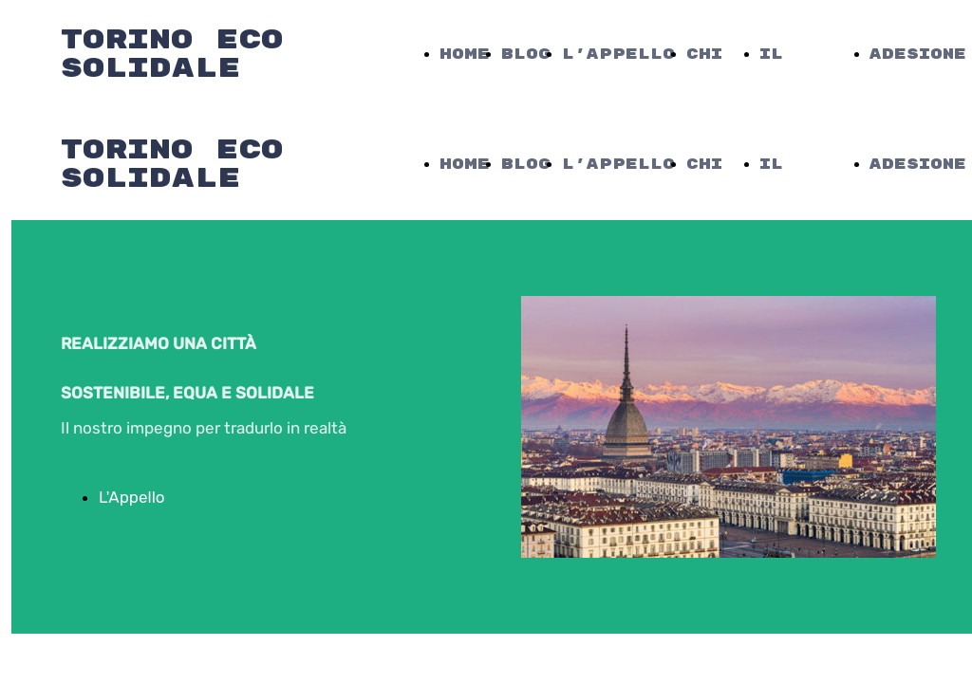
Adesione (917, 55)
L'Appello (618, 55)
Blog (526, 55)
